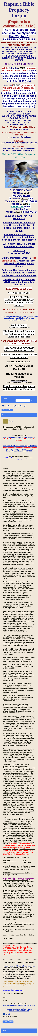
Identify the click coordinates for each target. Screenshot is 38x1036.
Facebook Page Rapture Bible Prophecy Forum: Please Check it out (19, 1010)
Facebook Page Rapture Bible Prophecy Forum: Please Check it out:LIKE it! (19, 450)
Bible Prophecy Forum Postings (14, 406)
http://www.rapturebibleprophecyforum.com (19, 437)
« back (4, 1030)
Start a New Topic (7, 410)
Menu (4, 398)
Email (8, 1014)
